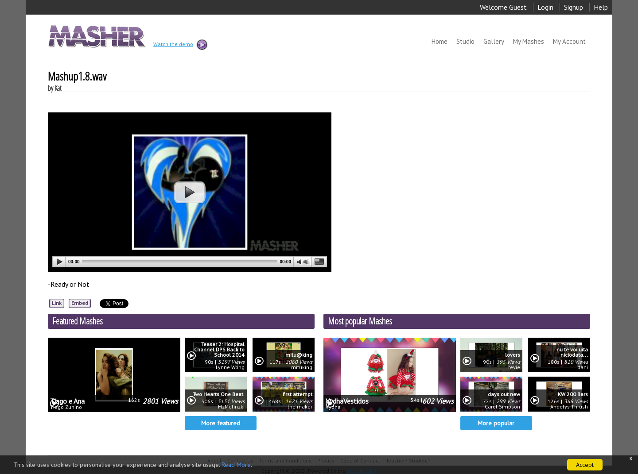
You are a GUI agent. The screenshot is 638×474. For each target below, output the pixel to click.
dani (582, 367)
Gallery (493, 41)
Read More (236, 465)
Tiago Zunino (66, 407)
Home (439, 41)
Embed (79, 303)
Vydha (333, 407)
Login (545, 7)
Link (57, 303)
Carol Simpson (502, 406)
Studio (465, 41)
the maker (300, 406)
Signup (573, 7)
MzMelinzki (231, 406)
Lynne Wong (230, 367)
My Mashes (528, 41)
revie (514, 367)
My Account (569, 41)
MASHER (96, 36)
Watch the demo (179, 44)
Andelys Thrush (569, 406)
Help (601, 7)
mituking (301, 367)
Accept (585, 465)
